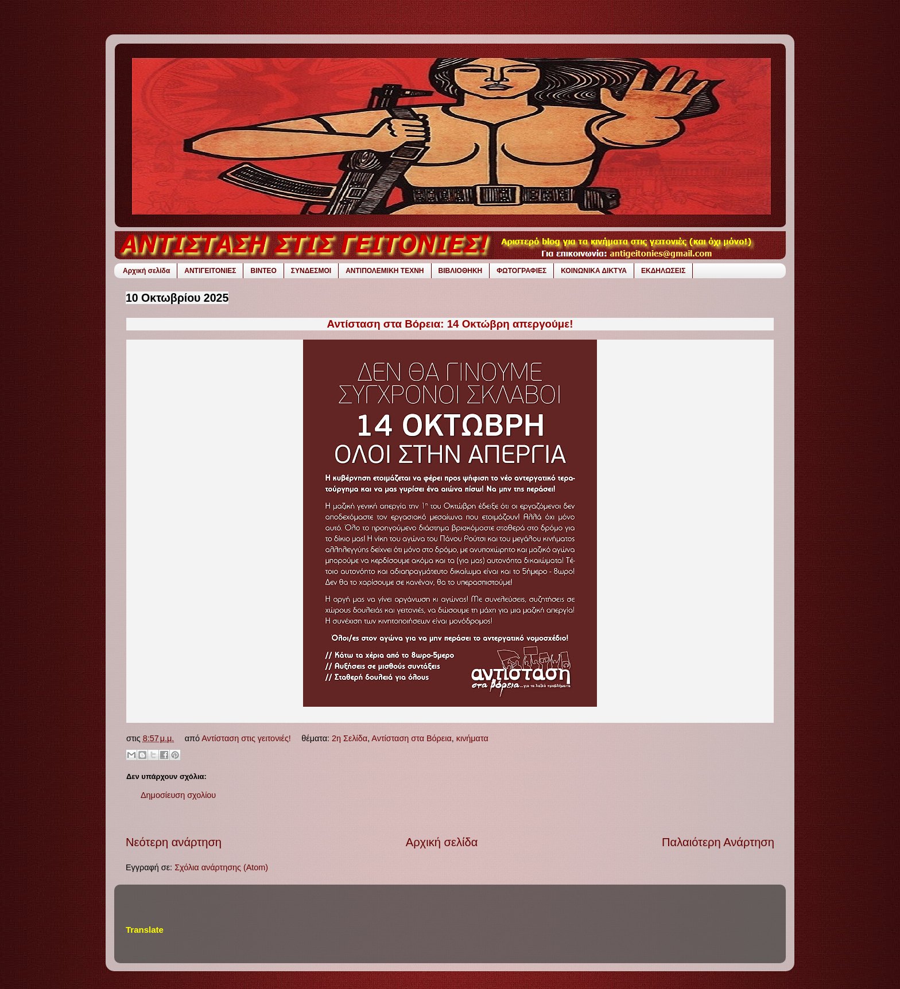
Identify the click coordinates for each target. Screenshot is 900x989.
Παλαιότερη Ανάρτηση (718, 842)
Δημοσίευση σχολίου (178, 795)
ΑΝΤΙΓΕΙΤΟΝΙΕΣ (210, 271)
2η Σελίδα (349, 738)
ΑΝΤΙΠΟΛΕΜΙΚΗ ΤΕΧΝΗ (385, 271)
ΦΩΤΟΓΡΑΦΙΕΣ (521, 271)
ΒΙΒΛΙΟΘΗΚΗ (461, 271)
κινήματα (472, 738)
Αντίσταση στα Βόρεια (411, 738)
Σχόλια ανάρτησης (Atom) (221, 867)
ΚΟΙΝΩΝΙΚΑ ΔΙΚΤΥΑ (594, 271)
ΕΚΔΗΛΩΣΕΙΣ (663, 271)
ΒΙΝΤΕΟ (263, 271)
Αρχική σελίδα (146, 271)
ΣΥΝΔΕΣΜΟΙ (311, 271)
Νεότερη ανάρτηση (174, 842)
